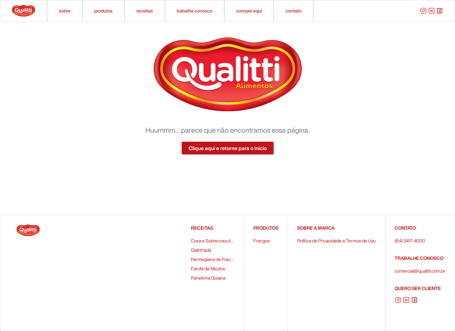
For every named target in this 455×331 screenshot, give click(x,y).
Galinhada (201, 250)
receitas (144, 10)
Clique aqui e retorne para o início (228, 148)
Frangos (261, 240)
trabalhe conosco (194, 10)
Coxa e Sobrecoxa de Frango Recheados (212, 240)
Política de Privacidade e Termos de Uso (336, 240)
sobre (65, 10)
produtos (103, 10)
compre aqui (249, 10)
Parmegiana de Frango (212, 259)
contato (293, 10)
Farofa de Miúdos (208, 268)
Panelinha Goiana (208, 278)
